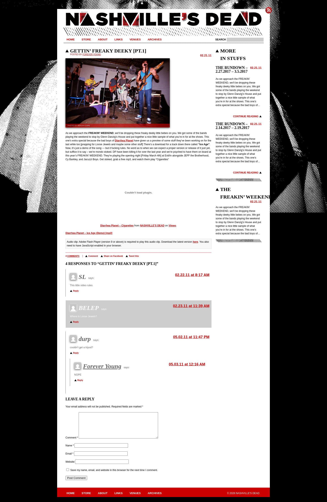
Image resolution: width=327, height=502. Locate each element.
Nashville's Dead (163, 19)
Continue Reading (245, 116)
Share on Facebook (113, 256)
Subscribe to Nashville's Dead (268, 10)
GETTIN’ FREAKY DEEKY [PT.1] (108, 51)
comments (73, 256)
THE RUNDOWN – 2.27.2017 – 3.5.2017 (232, 70)
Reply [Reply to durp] (76, 353)
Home (71, 39)
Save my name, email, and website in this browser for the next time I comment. (114, 475)
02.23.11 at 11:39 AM (191, 306)
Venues (135, 39)
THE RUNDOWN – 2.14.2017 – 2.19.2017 (232, 126)
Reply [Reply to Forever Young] (80, 380)
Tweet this (134, 256)
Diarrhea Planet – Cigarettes (117, 225)
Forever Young (92, 54)
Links (118, 39)
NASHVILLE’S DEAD (152, 225)
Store (86, 39)
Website (69, 466)
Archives (155, 39)
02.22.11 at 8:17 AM (192, 275)
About (102, 39)
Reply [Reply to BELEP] (76, 322)
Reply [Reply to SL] (76, 291)
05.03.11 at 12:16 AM (187, 364)
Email (69, 458)
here (195, 241)
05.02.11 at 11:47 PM (191, 337)
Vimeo (172, 225)
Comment (93, 256)
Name (69, 450)
